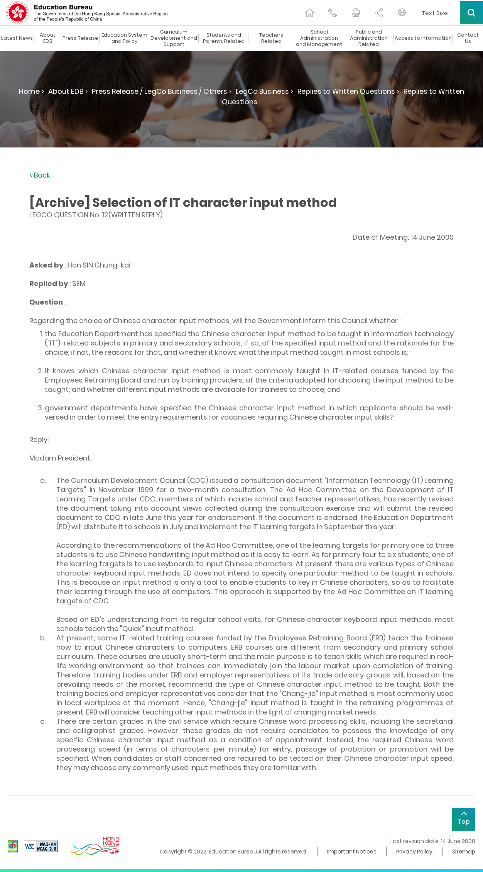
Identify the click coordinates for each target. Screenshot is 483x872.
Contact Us (468, 38)
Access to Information (423, 38)
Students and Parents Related (224, 38)
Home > (31, 91)
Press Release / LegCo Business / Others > (162, 91)
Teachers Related (271, 38)
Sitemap (463, 851)
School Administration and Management (319, 38)
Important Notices (352, 851)
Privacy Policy (414, 851)
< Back (39, 175)
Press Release (80, 38)
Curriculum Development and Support (173, 38)
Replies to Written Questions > (348, 91)
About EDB (48, 38)
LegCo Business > (265, 91)
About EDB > (68, 91)
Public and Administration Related (369, 38)
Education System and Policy (124, 38)
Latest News (17, 38)
